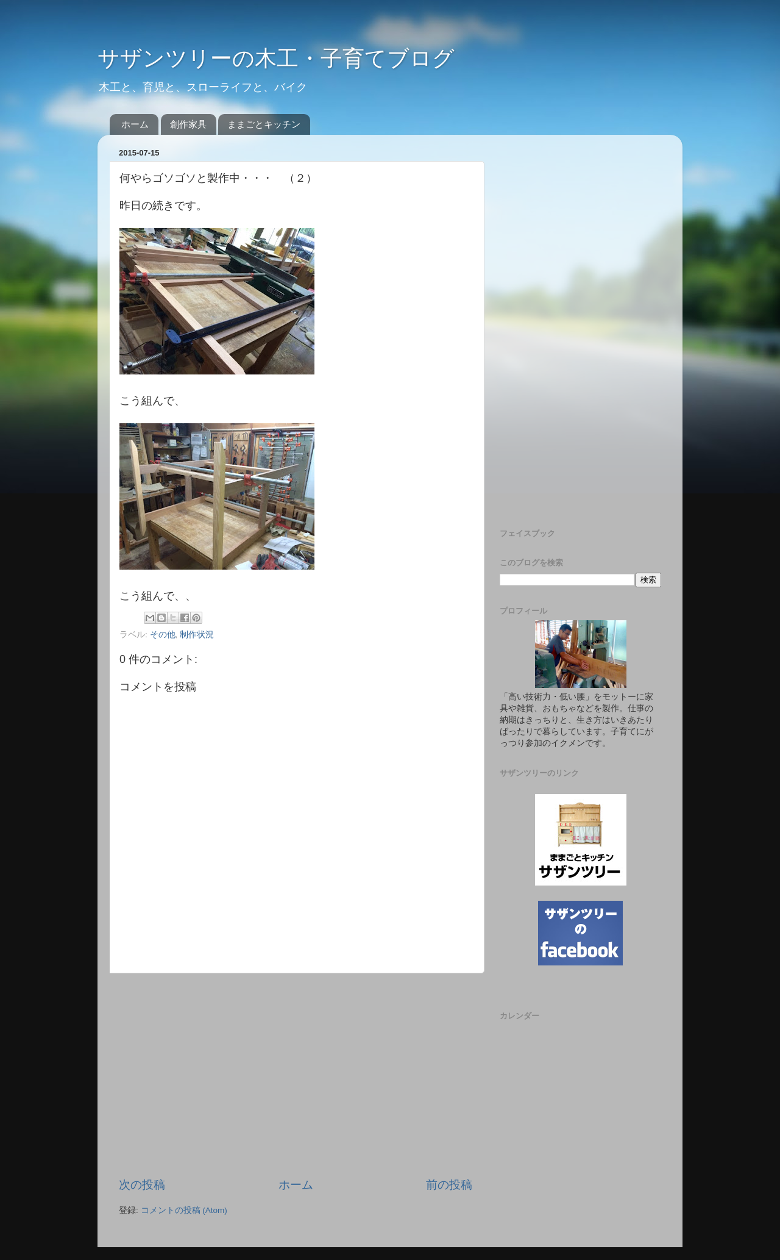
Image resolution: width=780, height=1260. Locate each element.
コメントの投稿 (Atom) (184, 1210)
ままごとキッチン (263, 124)
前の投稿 (449, 1184)
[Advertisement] (295, 1075)
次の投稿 (142, 1184)
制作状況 (197, 634)
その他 (163, 634)
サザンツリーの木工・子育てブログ (276, 58)
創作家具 (188, 124)
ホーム (135, 124)
